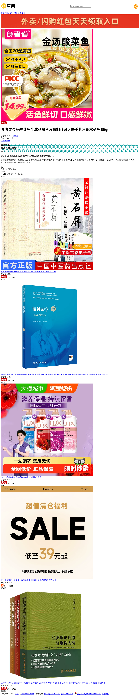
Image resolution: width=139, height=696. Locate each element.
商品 (7, 13)
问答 (19, 13)
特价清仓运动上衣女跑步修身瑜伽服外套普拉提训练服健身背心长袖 (28, 580)
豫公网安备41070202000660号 (89, 694)
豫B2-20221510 (67, 694)
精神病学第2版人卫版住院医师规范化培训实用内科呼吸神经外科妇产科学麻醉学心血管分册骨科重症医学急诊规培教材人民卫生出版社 (55, 374)
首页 (3, 13)
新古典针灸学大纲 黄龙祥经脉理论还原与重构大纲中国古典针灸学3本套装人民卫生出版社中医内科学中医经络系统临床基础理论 (53, 683)
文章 (23, 13)
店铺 (15, 13)
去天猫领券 (5, 141)
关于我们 (105, 694)
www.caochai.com (27, 694)
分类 (11, 13)
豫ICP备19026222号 (52, 694)
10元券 (15, 136)
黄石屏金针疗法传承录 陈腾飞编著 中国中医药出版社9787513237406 (28, 272)
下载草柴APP (136, 6)
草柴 (17, 694)
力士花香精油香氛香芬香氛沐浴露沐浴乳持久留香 (21, 477)
